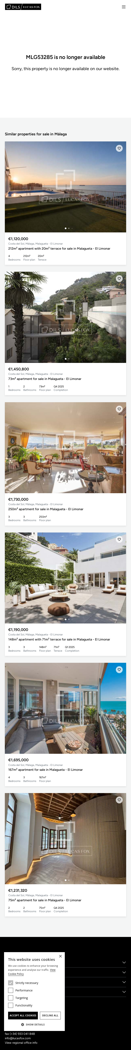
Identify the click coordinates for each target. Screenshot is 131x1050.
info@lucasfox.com (18, 1038)
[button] (34, 1024)
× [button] (60, 956)
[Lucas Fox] (23, 6)
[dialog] (34, 991)
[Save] (119, 148)
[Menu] (123, 6)
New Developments (20, 992)
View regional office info (21, 1043)
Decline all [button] (50, 1015)
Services (11, 972)
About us (12, 962)
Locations (12, 982)
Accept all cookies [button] (23, 1015)
